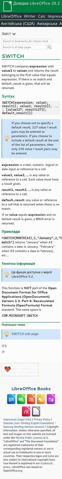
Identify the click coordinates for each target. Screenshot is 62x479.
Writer (30, 16)
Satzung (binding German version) (23, 426)
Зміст (6, 33)
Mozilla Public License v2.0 (32, 437)
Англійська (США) (18, 23)
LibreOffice (11, 16)
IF (3, 352)
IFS (4, 346)
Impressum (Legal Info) (17, 419)
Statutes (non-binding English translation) (28, 423)
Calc (42, 16)
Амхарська (47, 23)
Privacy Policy (42, 419)
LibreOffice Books (31, 388)
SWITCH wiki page (25, 333)
